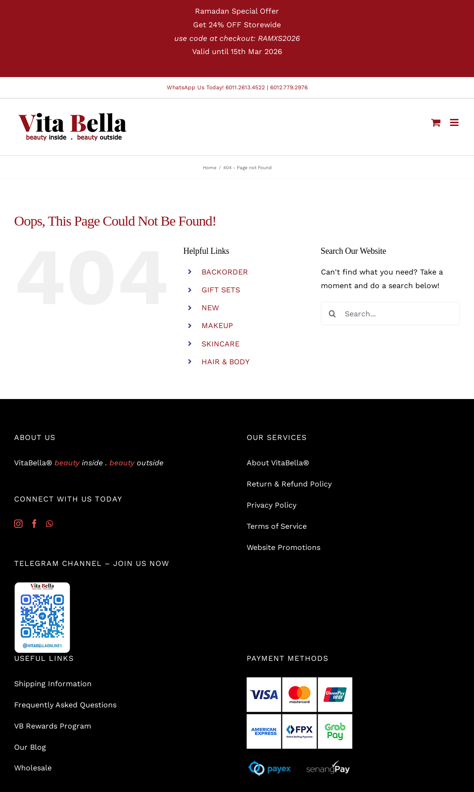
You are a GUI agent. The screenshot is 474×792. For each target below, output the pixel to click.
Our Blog (30, 747)
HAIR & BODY (225, 361)
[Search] (332, 313)
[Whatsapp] (49, 523)
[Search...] (390, 313)
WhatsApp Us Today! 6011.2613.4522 (216, 87)
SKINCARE (221, 343)
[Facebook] (34, 523)
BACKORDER (225, 271)
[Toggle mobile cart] (436, 122)
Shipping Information (53, 683)
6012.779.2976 (289, 87)
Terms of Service (277, 526)
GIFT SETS (221, 289)
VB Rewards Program (52, 725)
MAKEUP (217, 325)
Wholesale (33, 767)
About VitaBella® (278, 462)
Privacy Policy (271, 505)
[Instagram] (18, 523)
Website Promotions (283, 547)
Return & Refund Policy (289, 483)
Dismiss (237, 65)
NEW (210, 307)
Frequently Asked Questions (65, 704)
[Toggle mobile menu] (455, 122)
